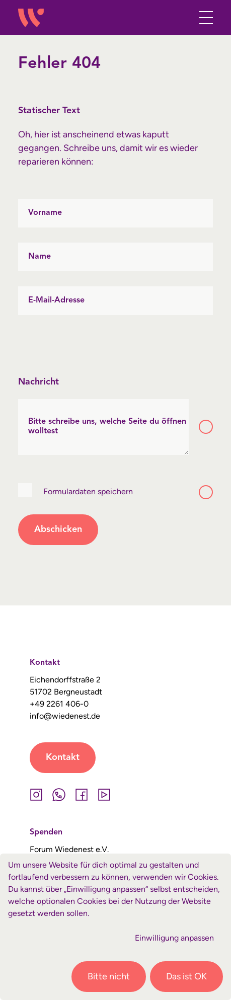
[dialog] (115, 927)
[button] (181, 19)
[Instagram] (36, 794)
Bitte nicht (109, 976)
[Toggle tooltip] (206, 427)
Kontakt (63, 757)
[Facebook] (81, 794)
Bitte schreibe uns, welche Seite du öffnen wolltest (107, 426)
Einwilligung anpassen (174, 938)
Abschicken (58, 529)
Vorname (45, 213)
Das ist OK (186, 976)
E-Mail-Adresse (56, 300)
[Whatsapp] (58, 794)
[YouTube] (104, 794)
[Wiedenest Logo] (30, 18)
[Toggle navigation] (203, 17)
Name (39, 257)
